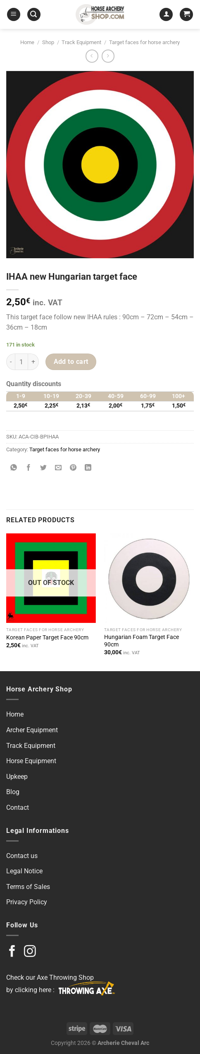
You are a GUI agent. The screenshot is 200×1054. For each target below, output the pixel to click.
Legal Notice (24, 871)
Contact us (22, 856)
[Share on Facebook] (29, 468)
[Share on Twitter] (43, 468)
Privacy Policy (26, 902)
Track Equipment (81, 42)
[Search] (33, 14)
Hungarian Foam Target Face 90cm (141, 641)
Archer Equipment (32, 730)
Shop (48, 42)
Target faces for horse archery (144, 42)
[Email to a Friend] (58, 468)
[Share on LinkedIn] (88, 468)
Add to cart (71, 361)
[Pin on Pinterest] (73, 468)
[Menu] (13, 14)
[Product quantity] (21, 362)
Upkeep (17, 776)
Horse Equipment (31, 761)
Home (27, 42)
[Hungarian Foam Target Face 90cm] (149, 578)
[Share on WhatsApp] (14, 468)
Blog (12, 792)
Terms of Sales (28, 887)
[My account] (166, 14)
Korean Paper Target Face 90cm (47, 637)
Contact (17, 807)
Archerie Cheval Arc (123, 1043)
